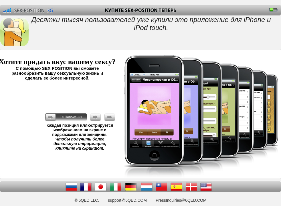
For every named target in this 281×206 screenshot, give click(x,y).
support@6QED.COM (127, 200)
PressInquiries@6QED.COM (181, 200)
